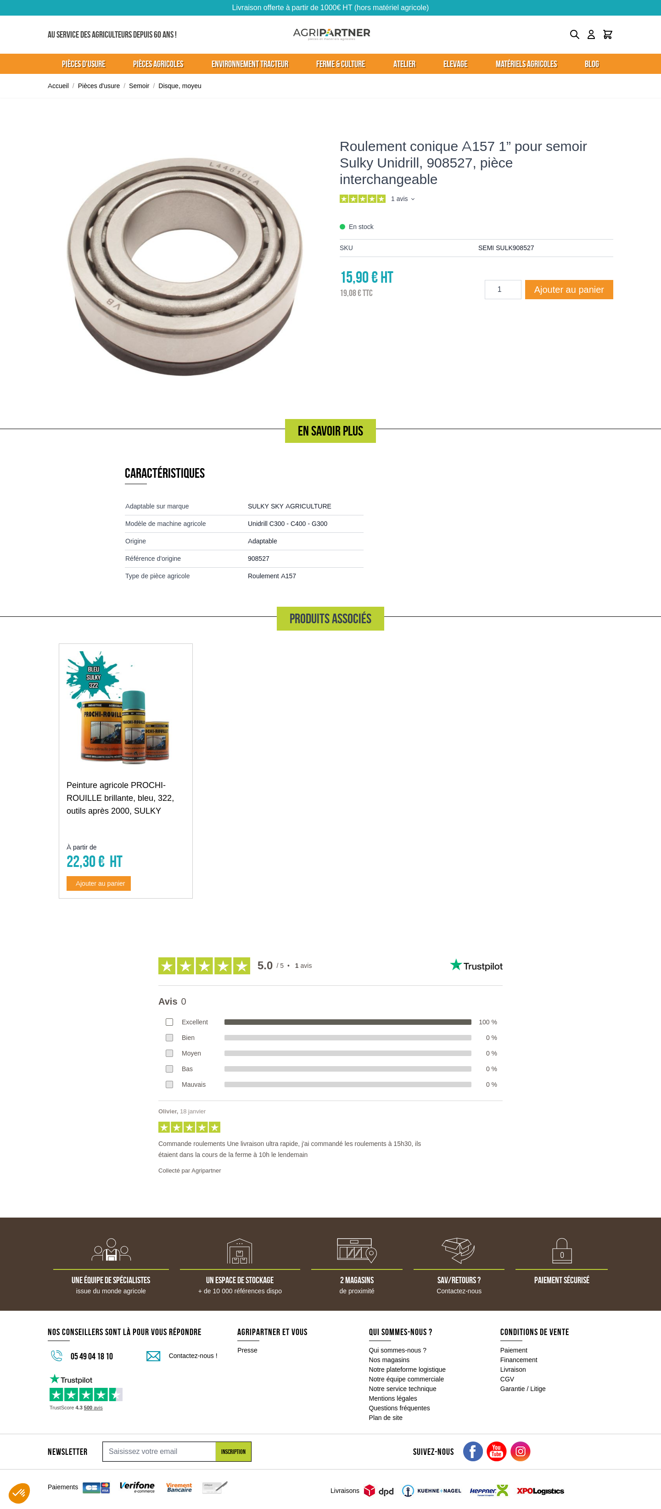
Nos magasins (389, 1360)
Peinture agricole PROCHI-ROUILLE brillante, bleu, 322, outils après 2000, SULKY (120, 798)
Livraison (513, 1369)
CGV (507, 1379)
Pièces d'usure (99, 86)
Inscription (233, 1451)
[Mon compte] (591, 34)
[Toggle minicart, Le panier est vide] (607, 34)
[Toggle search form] (574, 34)
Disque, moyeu (180, 86)
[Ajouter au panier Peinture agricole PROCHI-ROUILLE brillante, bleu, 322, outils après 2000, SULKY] (99, 883)
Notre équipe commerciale (406, 1379)
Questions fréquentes (399, 1408)
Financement (519, 1360)
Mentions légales (393, 1398)
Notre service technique (403, 1389)
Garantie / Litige (523, 1389)
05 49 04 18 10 (92, 1356)
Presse (247, 1350)
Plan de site (386, 1418)
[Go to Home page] (331, 34)
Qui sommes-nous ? (398, 1350)
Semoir (139, 86)
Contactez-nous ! (193, 1356)
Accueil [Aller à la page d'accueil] (58, 86)
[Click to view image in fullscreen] (184, 260)
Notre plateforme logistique (407, 1369)
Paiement (513, 1350)
